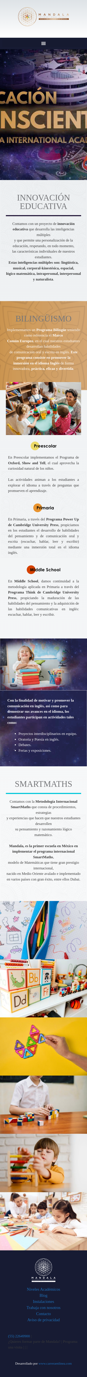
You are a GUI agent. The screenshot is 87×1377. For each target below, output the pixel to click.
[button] (43, 43)
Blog (43, 1295)
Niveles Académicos (43, 1289)
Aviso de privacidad (43, 1320)
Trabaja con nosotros (43, 1307)
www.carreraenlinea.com (55, 1363)
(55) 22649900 (19, 1336)
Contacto (43, 1313)
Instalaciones (43, 1301)
